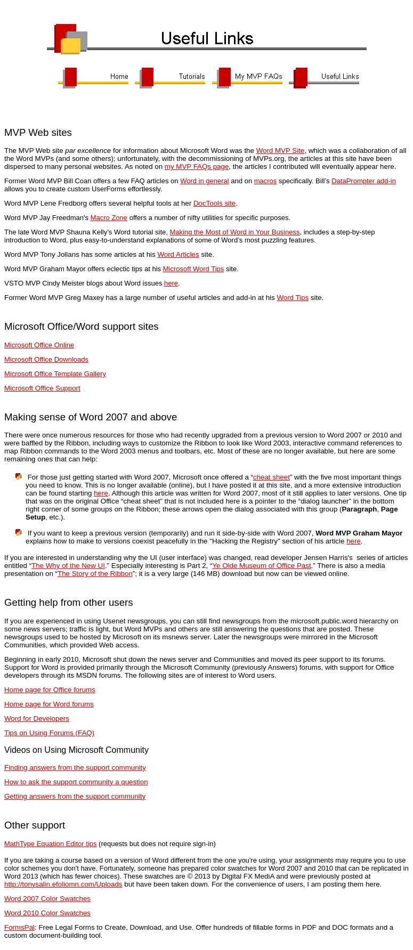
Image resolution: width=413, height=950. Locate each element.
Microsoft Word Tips (193, 269)
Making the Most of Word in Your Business (234, 232)
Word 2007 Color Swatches (47, 899)
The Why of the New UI (68, 566)
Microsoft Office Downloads (46, 359)
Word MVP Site (280, 151)
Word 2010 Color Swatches (47, 913)
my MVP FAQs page (197, 166)
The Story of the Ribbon (95, 574)
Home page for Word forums (49, 704)
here (171, 283)
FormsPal (19, 927)
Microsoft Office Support (42, 388)
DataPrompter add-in (363, 181)
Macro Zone (109, 218)
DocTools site (214, 203)
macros (265, 181)
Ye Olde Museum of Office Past (261, 566)
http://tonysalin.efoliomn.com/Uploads (63, 884)
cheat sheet (271, 477)
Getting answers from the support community (74, 796)
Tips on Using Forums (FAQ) (49, 733)
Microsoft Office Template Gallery (55, 374)
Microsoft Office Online (39, 345)
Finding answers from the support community (75, 768)
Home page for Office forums (49, 690)
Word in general (204, 181)
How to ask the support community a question (76, 782)
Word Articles (178, 254)
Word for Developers (36, 718)
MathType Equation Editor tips (50, 844)
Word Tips (293, 298)
